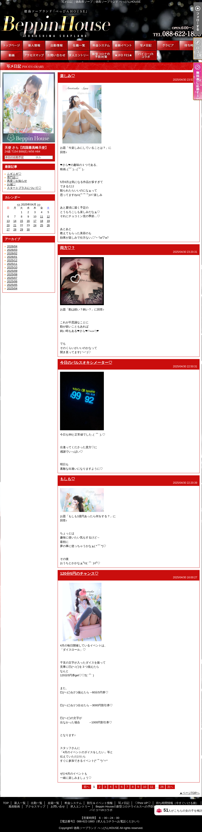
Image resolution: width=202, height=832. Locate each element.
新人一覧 (34, 45)
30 (28, 229)
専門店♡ (12, 177)
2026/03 (12, 249)
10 (144, 786)
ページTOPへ (191, 793)
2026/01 (12, 256)
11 (41, 216)
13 (8, 221)
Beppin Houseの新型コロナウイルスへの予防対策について (101, 55)
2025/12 (12, 260)
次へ (170, 786)
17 (35, 221)
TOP (11, 45)
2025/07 (12, 278)
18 (41, 221)
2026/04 (12, 246)
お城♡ (11, 184)
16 (28, 221)
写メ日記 (146, 45)
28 (14, 229)
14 (14, 221)
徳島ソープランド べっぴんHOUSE (96, 828)
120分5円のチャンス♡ (79, 573)
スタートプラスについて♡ (24, 187)
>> (38, 204)
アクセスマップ (34, 55)
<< (18, 204)
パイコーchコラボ (146, 55)
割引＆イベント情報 (123, 45)
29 (21, 229)
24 (35, 225)
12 (48, 216)
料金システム (101, 45)
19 (48, 221)
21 (14, 225)
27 (8, 229)
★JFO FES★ (123, 55)
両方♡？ (67, 248)
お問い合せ (56, 55)
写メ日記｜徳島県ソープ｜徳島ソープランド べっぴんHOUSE (101, 22)
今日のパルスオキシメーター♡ (86, 362)
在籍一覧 (78, 45)
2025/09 (12, 271)
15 (21, 221)
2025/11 (12, 264)
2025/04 (12, 288)
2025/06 (12, 281)
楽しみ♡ (67, 76)
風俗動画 (11, 55)
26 (48, 225)
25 (41, 225)
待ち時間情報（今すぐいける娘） (190, 45)
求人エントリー (78, 55)
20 (8, 225)
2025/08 (12, 274)
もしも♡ (67, 479)
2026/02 (12, 253)
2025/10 (12, 267)
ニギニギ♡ (14, 173)
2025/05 (12, 285)
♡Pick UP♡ (168, 45)
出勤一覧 (56, 45)
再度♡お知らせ (17, 180)
